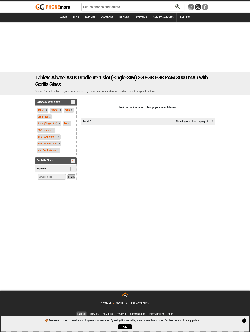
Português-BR (137, 314)
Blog (76, 17)
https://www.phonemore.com (53, 7)
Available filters (56, 161)
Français (108, 314)
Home (63, 17)
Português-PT (156, 314)
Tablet (41, 110)
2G (65, 123)
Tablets (185, 17)
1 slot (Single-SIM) (47, 123)
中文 (170, 314)
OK (125, 326)
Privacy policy (140, 303)
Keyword (56, 169)
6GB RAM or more (47, 137)
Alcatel (54, 110)
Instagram (191, 7)
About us (121, 303)
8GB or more (44, 130)
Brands (124, 17)
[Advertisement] (125, 47)
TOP (125, 296)
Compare (107, 17)
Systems (141, 17)
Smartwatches (163, 17)
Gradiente (43, 116)
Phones (90, 17)
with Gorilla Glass (47, 150)
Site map (106, 303)
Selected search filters (56, 102)
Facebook (205, 7)
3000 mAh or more (47, 143)
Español (94, 314)
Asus (67, 110)
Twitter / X (198, 7)
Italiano (121, 314)
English (81, 314)
